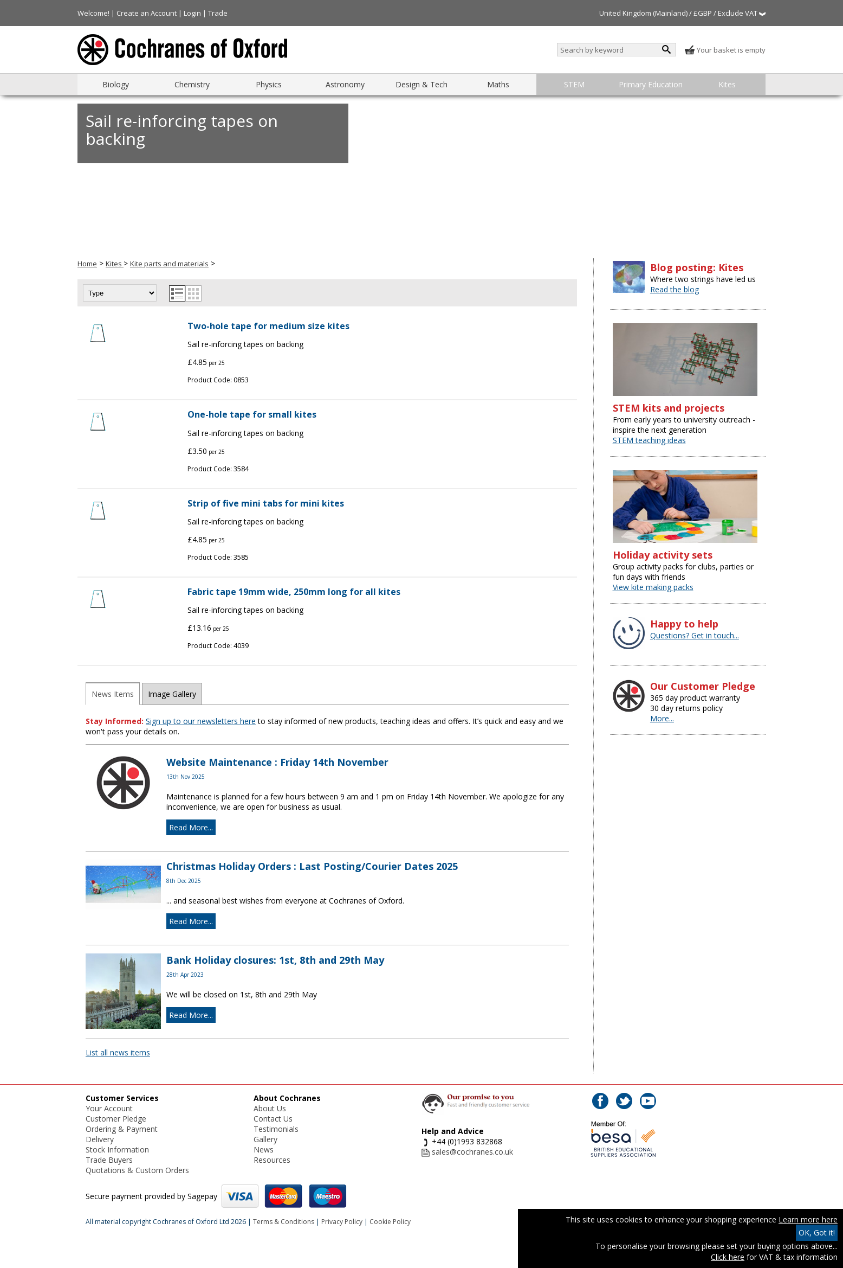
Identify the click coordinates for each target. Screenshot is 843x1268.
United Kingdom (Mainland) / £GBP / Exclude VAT (682, 13)
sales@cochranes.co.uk (472, 1152)
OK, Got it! (817, 1232)
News (264, 1149)
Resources (272, 1160)
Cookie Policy (390, 1221)
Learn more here (808, 1219)
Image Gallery (172, 694)
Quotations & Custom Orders (137, 1170)
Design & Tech (421, 84)
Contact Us (273, 1118)
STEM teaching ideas (649, 440)
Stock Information (117, 1149)
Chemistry (192, 84)
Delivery (100, 1139)
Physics (269, 84)
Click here (727, 1257)
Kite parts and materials (169, 263)
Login (192, 13)
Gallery (265, 1139)
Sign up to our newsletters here (201, 721)
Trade (218, 13)
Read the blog (674, 289)
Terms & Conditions (283, 1221)
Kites (727, 84)
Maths (498, 84)
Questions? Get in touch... (694, 635)
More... (662, 718)
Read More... (191, 827)
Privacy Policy (341, 1221)
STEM (574, 84)
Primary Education (651, 84)
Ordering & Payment (122, 1129)
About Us (270, 1108)
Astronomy (345, 84)
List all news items (118, 1052)
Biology (115, 84)
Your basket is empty (725, 50)
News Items (113, 694)
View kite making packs (653, 587)
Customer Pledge (116, 1118)
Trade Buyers (109, 1160)
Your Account (109, 1108)
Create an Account (146, 13)
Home (87, 263)
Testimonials (276, 1129)
